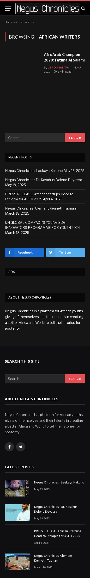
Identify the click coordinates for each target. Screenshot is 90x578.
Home (9, 22)
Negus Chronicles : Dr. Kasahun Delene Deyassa (43, 180)
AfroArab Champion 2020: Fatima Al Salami (64, 57)
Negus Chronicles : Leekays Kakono (34, 171)
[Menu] (8, 8)
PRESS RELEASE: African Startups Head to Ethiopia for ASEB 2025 (57, 534)
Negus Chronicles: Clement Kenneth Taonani (41, 208)
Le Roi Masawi (58, 67)
